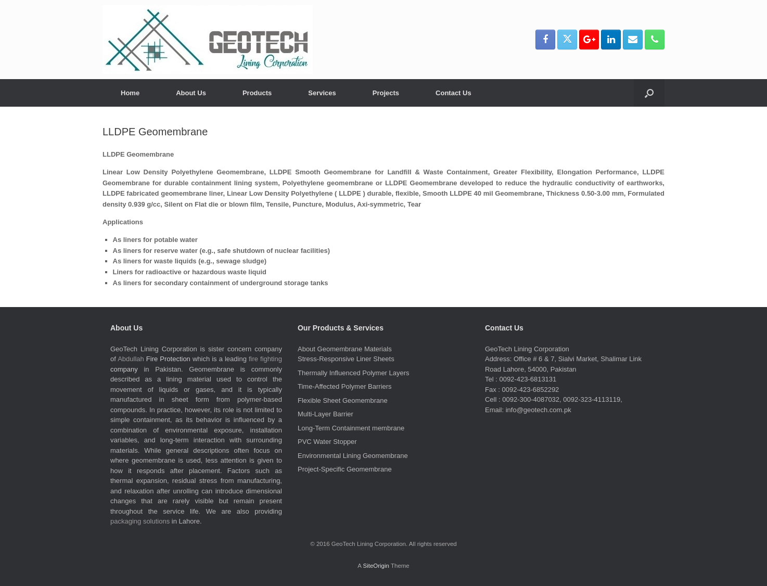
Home (130, 93)
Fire (152, 359)
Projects (386, 93)
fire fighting (265, 359)
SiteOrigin (376, 566)
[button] (649, 93)
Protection (175, 359)
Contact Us (453, 93)
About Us (191, 93)
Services (322, 93)
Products (257, 93)
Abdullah (131, 359)
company (124, 369)
